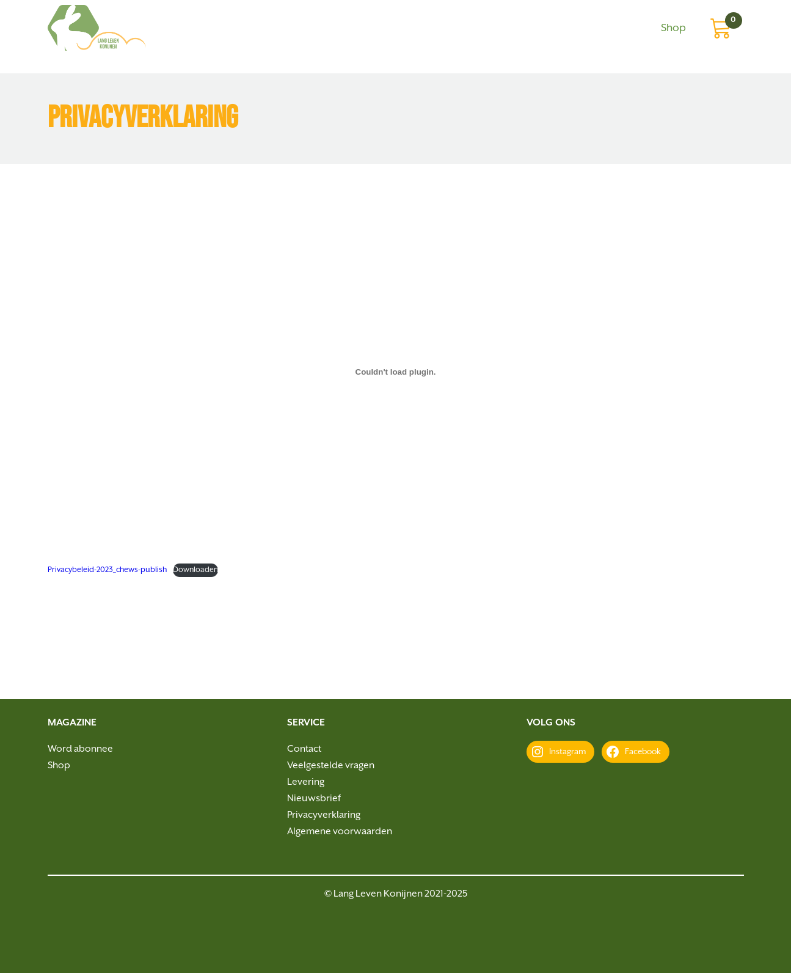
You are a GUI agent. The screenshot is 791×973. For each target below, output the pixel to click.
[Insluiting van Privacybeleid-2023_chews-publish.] (396, 371)
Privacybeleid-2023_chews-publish (107, 570)
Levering (305, 782)
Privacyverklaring (323, 815)
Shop (673, 28)
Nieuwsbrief (314, 798)
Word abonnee (80, 749)
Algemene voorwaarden (339, 831)
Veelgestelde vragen (330, 765)
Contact (304, 749)
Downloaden (195, 570)
